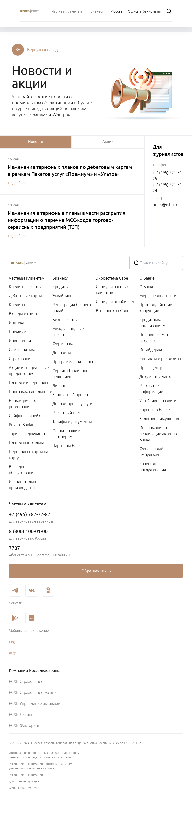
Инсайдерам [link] (151, 349)
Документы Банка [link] (156, 376)
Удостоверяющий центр (25, 781)
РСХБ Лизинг (21, 714)
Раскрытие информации (26, 774)
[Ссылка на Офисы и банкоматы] (144, 11)
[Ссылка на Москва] (116, 11)
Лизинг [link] (59, 385)
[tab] (36, 142)
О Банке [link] (147, 286)
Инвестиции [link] (20, 340)
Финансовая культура (24, 787)
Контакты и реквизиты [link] (160, 358)
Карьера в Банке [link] (155, 409)
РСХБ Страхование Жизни (33, 692)
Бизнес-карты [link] (65, 319)
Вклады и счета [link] (23, 313)
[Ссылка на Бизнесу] (97, 11)
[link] (96, 571)
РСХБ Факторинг (24, 725)
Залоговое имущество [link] (160, 418)
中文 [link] (12, 653)
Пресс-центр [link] (151, 367)
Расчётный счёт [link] (66, 412)
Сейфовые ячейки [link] (26, 415)
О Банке (147, 278)
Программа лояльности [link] (30, 391)
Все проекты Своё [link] (113, 310)
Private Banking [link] (23, 424)
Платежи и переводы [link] (28, 382)
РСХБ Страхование (26, 681)
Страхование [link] (21, 358)
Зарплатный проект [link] (70, 394)
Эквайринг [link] (62, 295)
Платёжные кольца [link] (26, 442)
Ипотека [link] (16, 322)
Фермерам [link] (62, 343)
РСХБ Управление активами (34, 703)
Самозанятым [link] (22, 349)
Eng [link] (12, 642)
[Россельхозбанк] (65, 263)
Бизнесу (60, 278)
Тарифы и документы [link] (28, 433)
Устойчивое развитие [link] (159, 400)
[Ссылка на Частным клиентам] (67, 11)
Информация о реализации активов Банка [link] (158, 433)
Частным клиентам (27, 278)
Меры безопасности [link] (158, 295)
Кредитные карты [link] (25, 286)
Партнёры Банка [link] (67, 445)
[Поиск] (169, 11)
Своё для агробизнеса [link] (116, 301)
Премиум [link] (17, 331)
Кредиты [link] (17, 304)
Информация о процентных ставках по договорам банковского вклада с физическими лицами (44, 755)
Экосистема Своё (112, 278)
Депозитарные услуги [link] (72, 403)
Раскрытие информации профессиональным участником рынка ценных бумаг (40, 766)
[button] (42, 49)
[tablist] (36, 142)
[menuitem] (67, 11)
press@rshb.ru (165, 204)
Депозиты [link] (61, 352)
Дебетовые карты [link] (25, 295)
